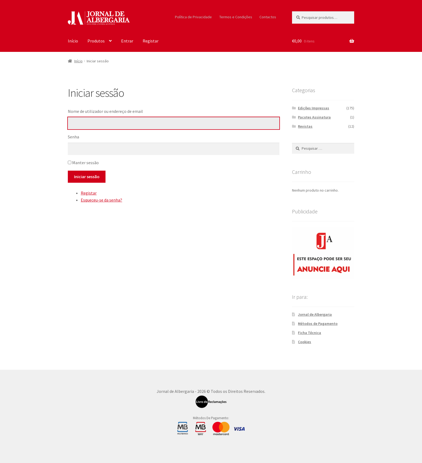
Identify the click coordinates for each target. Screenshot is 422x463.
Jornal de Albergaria (315, 314)
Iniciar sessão (87, 176)
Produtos (96, 41)
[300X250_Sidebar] (323, 253)
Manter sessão (85, 162)
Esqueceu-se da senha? (101, 200)
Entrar (127, 41)
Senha (73, 136)
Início (73, 41)
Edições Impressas (313, 108)
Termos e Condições (235, 17)
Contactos (267, 17)
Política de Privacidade (193, 17)
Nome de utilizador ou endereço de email (105, 111)
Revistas (305, 126)
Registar (151, 41)
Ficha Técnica (309, 332)
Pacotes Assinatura (314, 117)
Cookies (304, 341)
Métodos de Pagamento (317, 323)
